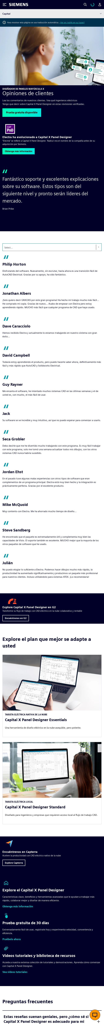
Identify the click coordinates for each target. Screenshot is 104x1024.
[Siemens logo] (18, 4)
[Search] (89, 5)
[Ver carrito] (94, 4)
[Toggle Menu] (4, 4)
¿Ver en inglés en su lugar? (71, 22)
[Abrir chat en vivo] (95, 1015)
